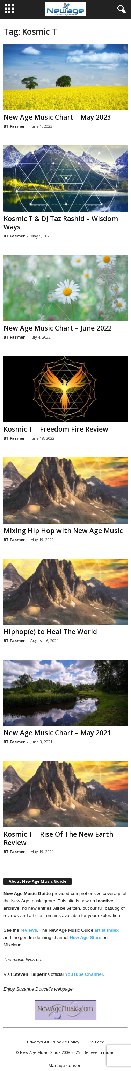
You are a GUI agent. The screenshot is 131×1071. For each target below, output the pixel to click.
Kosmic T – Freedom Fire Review (55, 429)
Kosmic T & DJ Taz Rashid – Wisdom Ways (60, 223)
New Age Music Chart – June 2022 (57, 328)
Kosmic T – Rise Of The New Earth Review (58, 838)
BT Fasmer (14, 126)
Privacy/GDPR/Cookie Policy (53, 1041)
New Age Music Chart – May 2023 (57, 117)
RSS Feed (95, 1041)
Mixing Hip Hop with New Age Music (63, 530)
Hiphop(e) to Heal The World (50, 631)
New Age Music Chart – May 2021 (57, 732)
